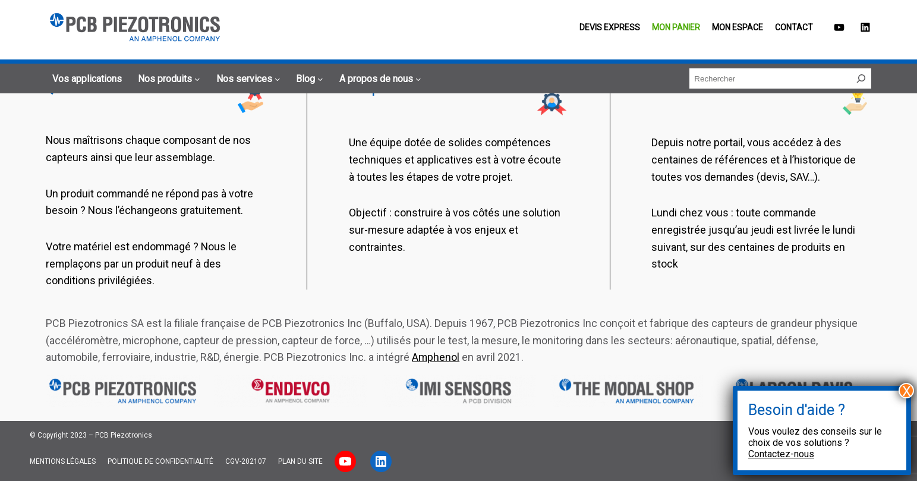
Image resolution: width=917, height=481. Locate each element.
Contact (794, 27)
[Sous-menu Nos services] (247, 79)
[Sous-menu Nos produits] (167, 79)
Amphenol (435, 357)
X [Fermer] (906, 390)
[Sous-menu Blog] (307, 79)
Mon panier (676, 27)
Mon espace (737, 27)
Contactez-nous (781, 454)
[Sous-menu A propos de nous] (378, 79)
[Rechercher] (861, 78)
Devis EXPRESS (609, 27)
